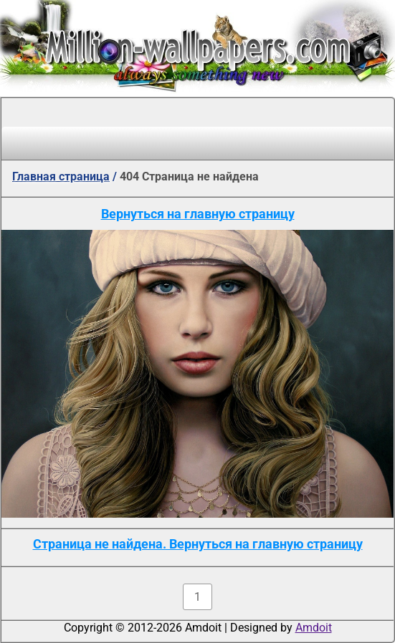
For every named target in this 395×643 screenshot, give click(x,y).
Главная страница (61, 176)
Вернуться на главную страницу (198, 213)
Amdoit (313, 627)
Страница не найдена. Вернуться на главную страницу (198, 543)
